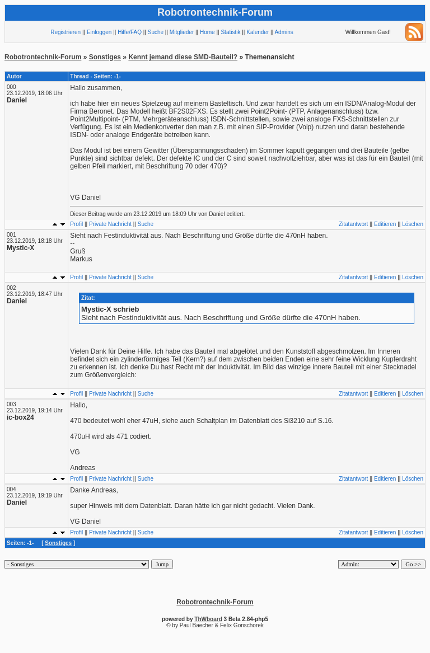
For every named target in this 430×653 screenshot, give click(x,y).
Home (207, 32)
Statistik (230, 32)
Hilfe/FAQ (130, 32)
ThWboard (208, 619)
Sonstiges (105, 57)
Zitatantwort (353, 224)
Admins (283, 32)
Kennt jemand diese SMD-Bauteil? (182, 57)
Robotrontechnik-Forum (42, 57)
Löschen (412, 224)
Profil (76, 224)
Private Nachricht (110, 224)
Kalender (257, 32)
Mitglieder (182, 32)
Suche (155, 32)
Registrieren (65, 32)
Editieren (385, 224)
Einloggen (99, 32)
